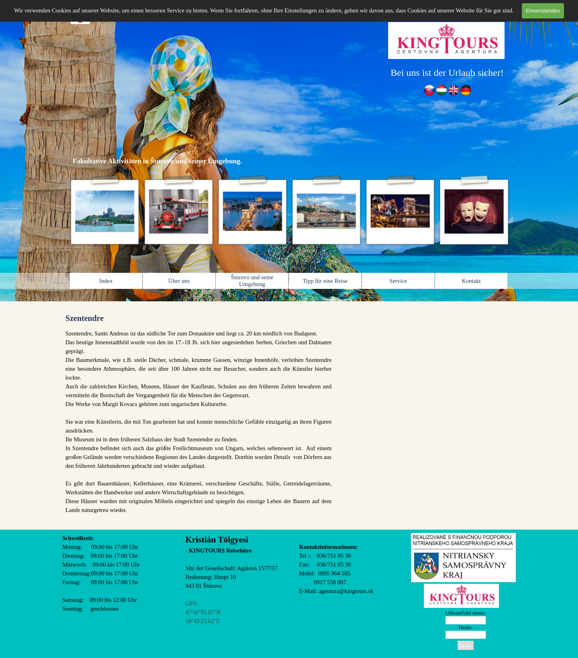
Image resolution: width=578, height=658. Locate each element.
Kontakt (471, 281)
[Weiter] (510, 211)
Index (105, 281)
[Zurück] (67, 211)
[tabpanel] (447, 72)
